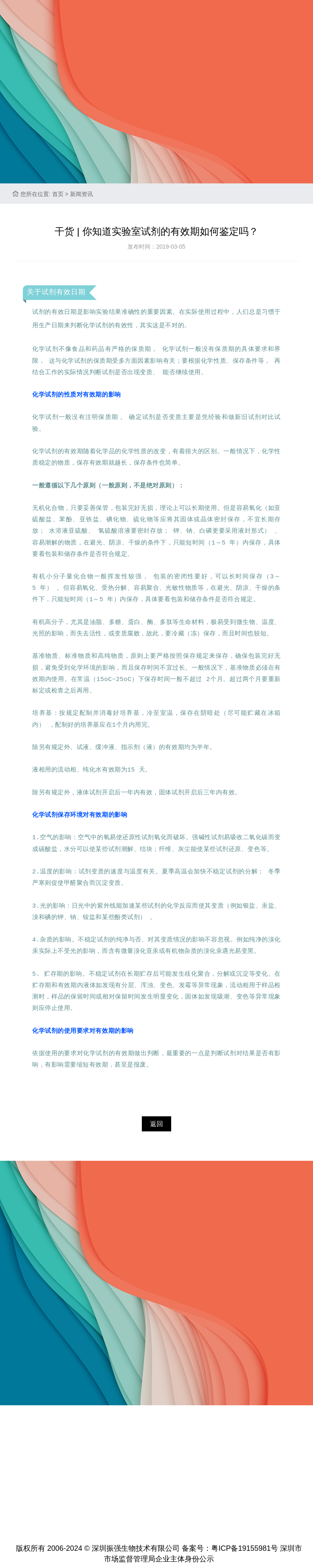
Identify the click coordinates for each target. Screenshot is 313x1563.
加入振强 (157, 77)
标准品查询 (254, 77)
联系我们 (204, 77)
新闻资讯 (111, 77)
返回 (156, 1122)
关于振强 (64, 77)
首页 (26, 77)
